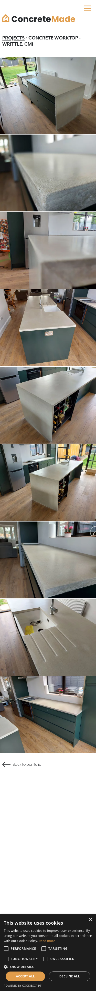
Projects (13, 38)
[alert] (48, 952)
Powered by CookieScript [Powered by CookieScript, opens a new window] (22, 985)
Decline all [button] (69, 976)
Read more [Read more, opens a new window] (47, 941)
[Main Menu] (87, 8)
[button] (48, 966)
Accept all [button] (25, 976)
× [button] (90, 920)
